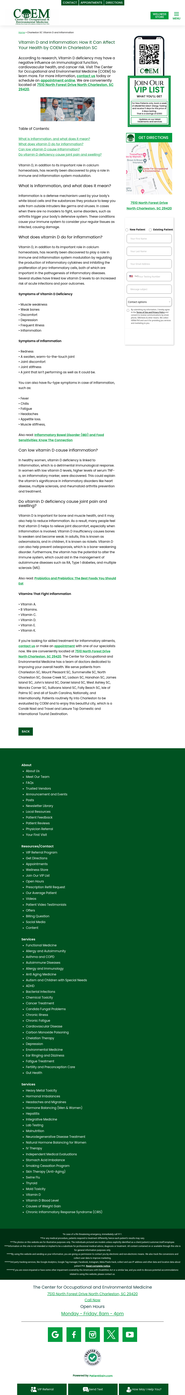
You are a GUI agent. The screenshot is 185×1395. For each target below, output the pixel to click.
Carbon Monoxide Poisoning (47, 1032)
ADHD (30, 986)
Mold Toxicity (35, 1189)
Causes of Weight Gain (43, 1206)
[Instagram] (93, 1334)
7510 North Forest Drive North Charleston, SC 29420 (65, 87)
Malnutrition (35, 1131)
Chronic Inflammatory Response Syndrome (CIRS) (64, 1212)
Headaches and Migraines (46, 1102)
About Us (33, 771)
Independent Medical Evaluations (51, 1154)
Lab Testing (34, 1125)
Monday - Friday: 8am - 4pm (92, 1314)
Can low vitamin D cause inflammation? (49, 149)
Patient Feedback (39, 817)
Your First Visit (36, 835)
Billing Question (37, 916)
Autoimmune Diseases (43, 962)
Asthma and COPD (40, 957)
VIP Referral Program (41, 852)
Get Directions (36, 858)
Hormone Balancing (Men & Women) (54, 1108)
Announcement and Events (46, 794)
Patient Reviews (38, 823)
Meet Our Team (37, 777)
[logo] (32, 16)
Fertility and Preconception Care (50, 1067)
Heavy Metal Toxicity (41, 1090)
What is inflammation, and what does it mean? (54, 139)
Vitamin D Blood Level (42, 1200)
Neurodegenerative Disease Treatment (55, 1137)
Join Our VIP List (38, 875)
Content (32, 928)
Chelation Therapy (40, 1038)
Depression (34, 1044)
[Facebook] (74, 1334)
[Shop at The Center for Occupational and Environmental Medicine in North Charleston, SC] (159, 15)
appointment (64, 646)
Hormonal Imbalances (43, 1096)
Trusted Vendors (38, 788)
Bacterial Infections (40, 992)
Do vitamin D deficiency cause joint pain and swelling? (60, 154)
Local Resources (38, 811)
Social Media (35, 922)
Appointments (37, 864)
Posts (30, 800)
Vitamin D (33, 1195)
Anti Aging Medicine (41, 974)
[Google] (55, 1334)
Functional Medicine (41, 945)
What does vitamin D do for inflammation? (50, 144)
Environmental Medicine (44, 1050)
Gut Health (34, 1073)
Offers (30, 910)
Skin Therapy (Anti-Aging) (45, 1171)
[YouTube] (130, 1334)
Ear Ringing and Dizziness (45, 1055)
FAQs (29, 783)
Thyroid (31, 1183)
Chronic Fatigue (38, 1020)
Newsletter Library (39, 806)
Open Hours (35, 881)
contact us (86, 76)
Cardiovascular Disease (44, 1026)
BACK (26, 731)
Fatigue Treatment (40, 1061)
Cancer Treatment (40, 1003)
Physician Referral (39, 829)
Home (21, 32)
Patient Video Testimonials (46, 904)
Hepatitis (32, 1113)
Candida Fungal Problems (46, 1009)
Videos (31, 899)
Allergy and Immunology (45, 968)
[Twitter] (111, 1334)
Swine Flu (33, 1177)
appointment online (57, 80)
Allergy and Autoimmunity (46, 951)
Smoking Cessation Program (48, 1166)
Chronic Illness (37, 1015)
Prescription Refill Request (45, 887)
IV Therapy (34, 1148)
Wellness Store (37, 870)
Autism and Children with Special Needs (56, 980)
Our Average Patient (41, 893)
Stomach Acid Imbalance (45, 1160)
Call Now (92, 1300)
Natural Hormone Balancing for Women (56, 1142)
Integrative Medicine (41, 1119)
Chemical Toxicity (39, 997)
